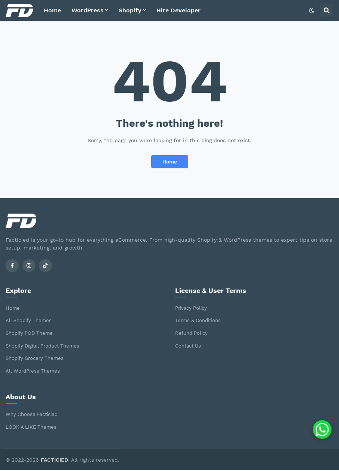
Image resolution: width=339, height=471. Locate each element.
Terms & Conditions (200, 321)
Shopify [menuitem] (130, 10)
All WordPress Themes (34, 371)
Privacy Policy (192, 308)
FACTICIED (54, 460)
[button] (311, 10)
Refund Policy (193, 334)
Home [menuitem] (52, 10)
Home (169, 162)
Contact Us (189, 346)
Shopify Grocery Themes (37, 359)
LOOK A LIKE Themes (32, 427)
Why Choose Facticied (34, 415)
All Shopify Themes (30, 321)
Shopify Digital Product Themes (46, 346)
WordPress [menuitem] (87, 10)
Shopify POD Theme (31, 334)
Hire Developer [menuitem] (178, 10)
